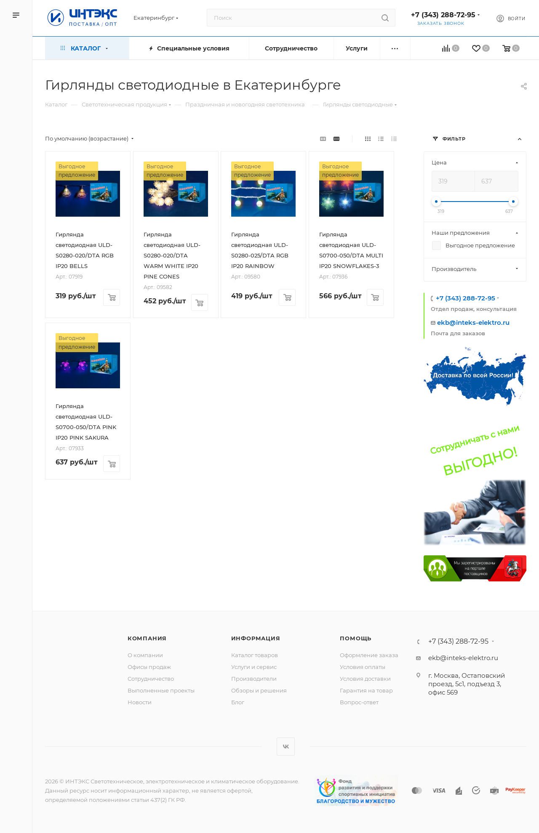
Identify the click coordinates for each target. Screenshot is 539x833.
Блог (237, 702)
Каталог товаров (254, 655)
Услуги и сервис (254, 666)
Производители (254, 678)
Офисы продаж (149, 666)
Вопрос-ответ (359, 702)
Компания (147, 638)
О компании (145, 655)
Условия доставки (365, 678)
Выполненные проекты (161, 690)
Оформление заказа (369, 655)
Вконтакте (286, 746)
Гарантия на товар (366, 690)
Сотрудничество (151, 678)
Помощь (355, 638)
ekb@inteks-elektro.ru (473, 322)
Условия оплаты (362, 666)
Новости (140, 702)
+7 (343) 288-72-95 (443, 15)
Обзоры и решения (259, 690)
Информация (255, 638)
